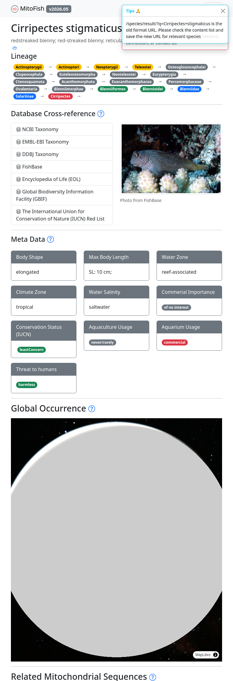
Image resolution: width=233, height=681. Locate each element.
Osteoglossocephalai (186, 67)
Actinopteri (69, 67)
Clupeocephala (29, 74)
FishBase (29, 166)
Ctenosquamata (30, 81)
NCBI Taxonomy (37, 129)
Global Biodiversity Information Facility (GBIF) (54, 195)
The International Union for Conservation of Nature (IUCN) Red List (60, 215)
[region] (116, 540)
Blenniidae (189, 89)
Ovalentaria (26, 89)
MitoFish (41, 8)
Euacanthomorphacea (131, 81)
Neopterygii (107, 67)
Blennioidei (153, 89)
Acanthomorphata (78, 81)
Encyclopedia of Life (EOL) (48, 179)
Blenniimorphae (68, 89)
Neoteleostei (124, 74)
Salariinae (25, 96)
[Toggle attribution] (215, 654)
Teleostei (143, 67)
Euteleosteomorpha (77, 74)
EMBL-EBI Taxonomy (42, 141)
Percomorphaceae (184, 81)
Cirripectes (60, 96)
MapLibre (203, 655)
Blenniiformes (113, 89)
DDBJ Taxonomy (37, 154)
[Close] (223, 11)
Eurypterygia (164, 74)
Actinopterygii (29, 67)
